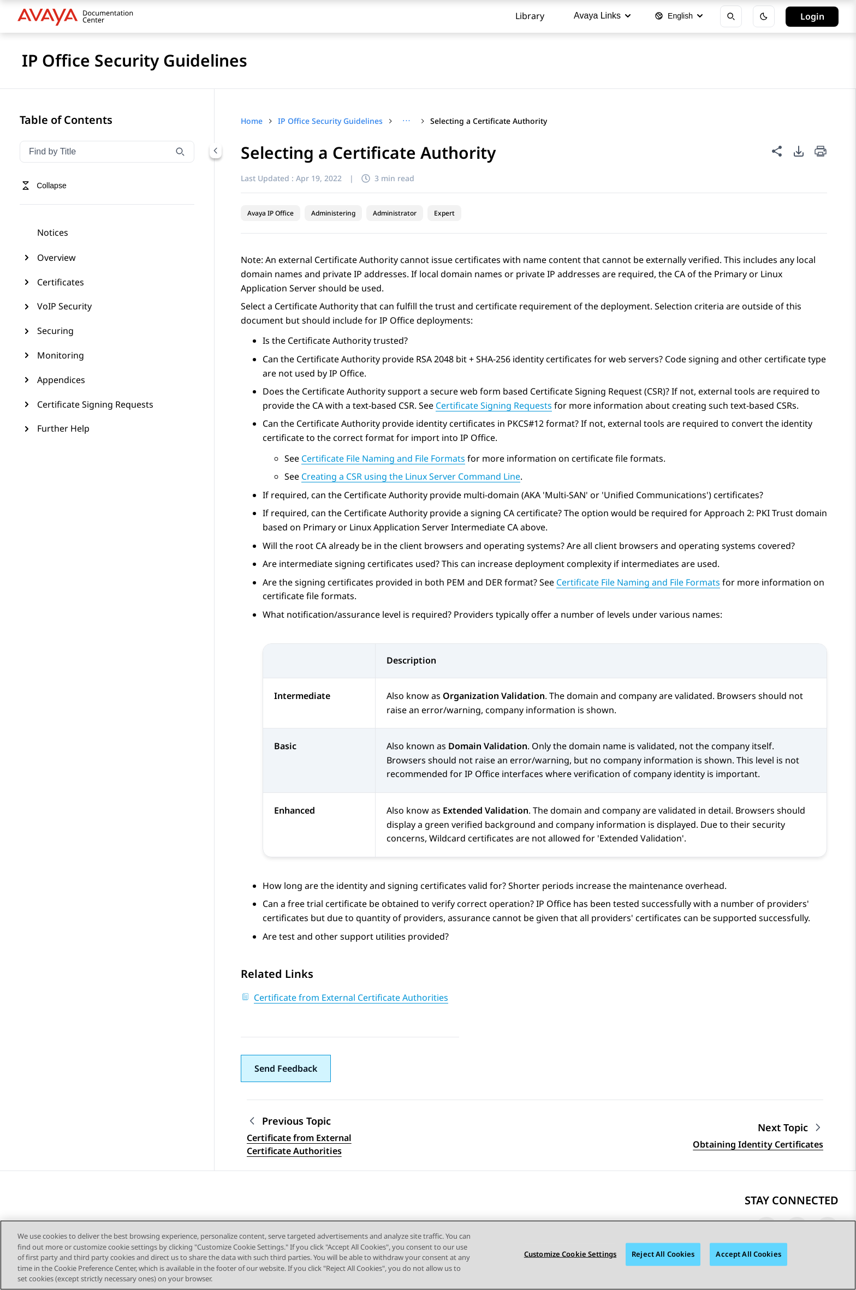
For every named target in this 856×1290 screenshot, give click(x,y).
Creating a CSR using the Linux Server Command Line (410, 476)
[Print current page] (820, 152)
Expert (444, 213)
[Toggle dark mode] (764, 16)
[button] (286, 1068)
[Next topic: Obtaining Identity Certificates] (790, 1128)
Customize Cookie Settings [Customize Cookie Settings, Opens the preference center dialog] (570, 1254)
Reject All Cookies (663, 1254)
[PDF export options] (798, 151)
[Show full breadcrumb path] (406, 121)
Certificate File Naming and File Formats (383, 458)
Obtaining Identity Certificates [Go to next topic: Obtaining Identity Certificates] (758, 1144)
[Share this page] (776, 151)
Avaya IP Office (270, 213)
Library (529, 16)
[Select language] (678, 16)
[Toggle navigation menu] (44, 185)
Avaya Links (602, 15)
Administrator (395, 213)
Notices (52, 232)
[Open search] (731, 16)
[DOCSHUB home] (78, 16)
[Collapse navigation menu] (216, 150)
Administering (333, 213)
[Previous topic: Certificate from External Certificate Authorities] (315, 1121)
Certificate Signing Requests (494, 405)
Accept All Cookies (748, 1254)
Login (812, 16)
